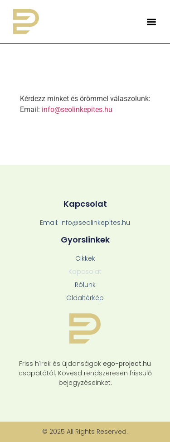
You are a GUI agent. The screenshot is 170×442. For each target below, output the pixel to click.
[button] (151, 21)
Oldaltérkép (85, 297)
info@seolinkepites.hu (77, 109)
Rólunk (85, 284)
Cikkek (85, 258)
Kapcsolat (85, 271)
